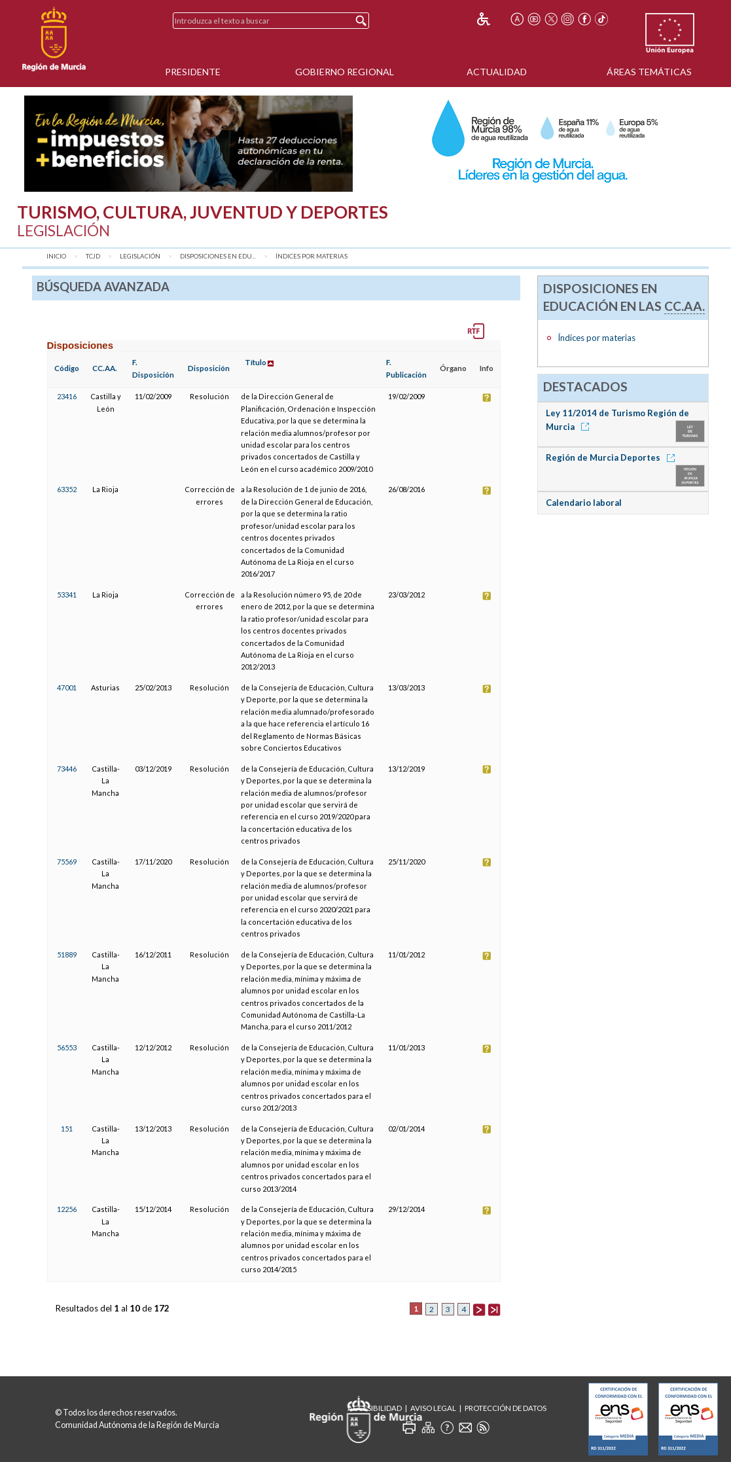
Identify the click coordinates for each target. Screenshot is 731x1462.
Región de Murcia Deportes (612, 457)
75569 (67, 861)
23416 (67, 396)
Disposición (209, 368)
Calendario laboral (584, 502)
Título (255, 362)
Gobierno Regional (344, 71)
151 (67, 1128)
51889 (67, 954)
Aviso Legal (433, 1408)
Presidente (193, 71)
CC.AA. (104, 368)
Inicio (56, 256)
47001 (67, 687)
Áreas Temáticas (649, 71)
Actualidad (497, 71)
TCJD (93, 256)
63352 (67, 489)
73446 (67, 768)
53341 (67, 594)
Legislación (140, 256)
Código (66, 368)
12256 (67, 1209)
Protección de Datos (505, 1408)
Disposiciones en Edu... (218, 256)
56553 (67, 1047)
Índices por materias (312, 256)
